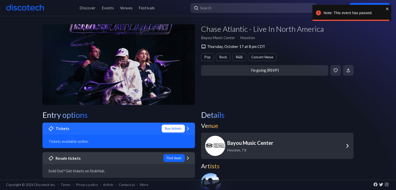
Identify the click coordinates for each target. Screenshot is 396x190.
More (144, 185)
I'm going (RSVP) (265, 70)
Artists (108, 185)
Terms (66, 185)
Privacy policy (87, 185)
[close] (387, 9)
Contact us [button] (127, 185)
